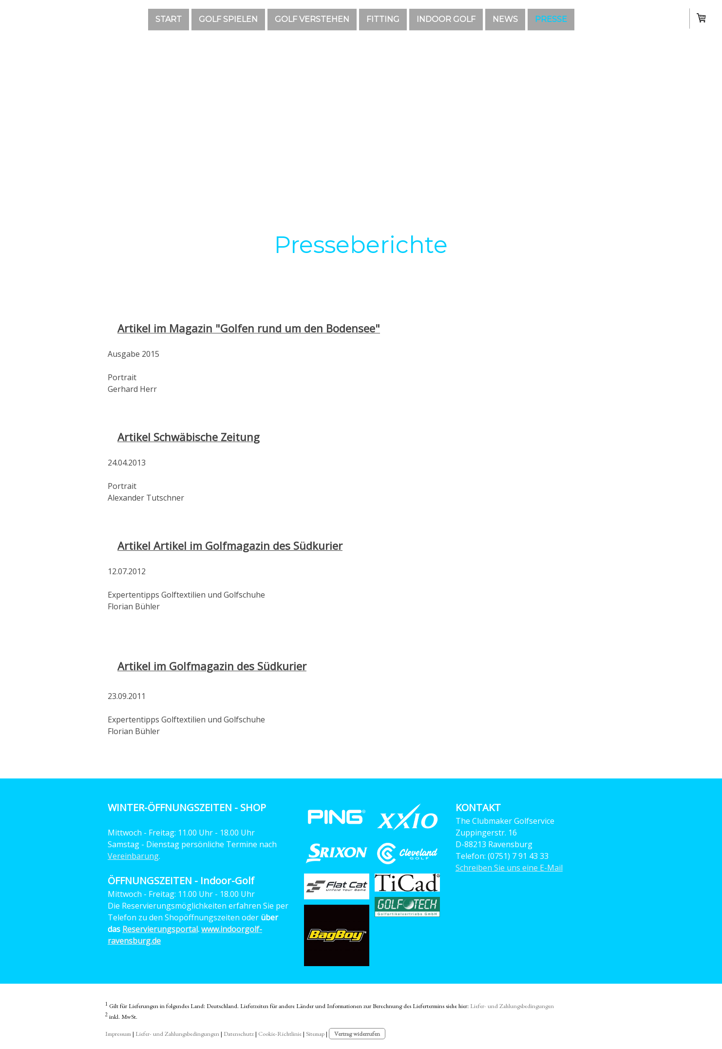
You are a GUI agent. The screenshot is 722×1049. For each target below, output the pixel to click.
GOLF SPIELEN (228, 18)
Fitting (382, 18)
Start (168, 18)
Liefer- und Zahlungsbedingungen (512, 1006)
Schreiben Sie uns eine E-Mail (509, 867)
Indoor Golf (446, 18)
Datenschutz (239, 1034)
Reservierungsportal (160, 929)
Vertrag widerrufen (357, 1034)
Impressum (118, 1034)
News (505, 18)
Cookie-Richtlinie (280, 1034)
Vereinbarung (133, 856)
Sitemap (315, 1034)
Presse (551, 18)
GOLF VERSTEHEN (312, 18)
